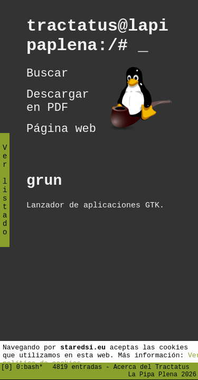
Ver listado (5, 199)
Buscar (47, 81)
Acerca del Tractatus (152, 364)
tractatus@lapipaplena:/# (97, 39)
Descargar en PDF (57, 113)
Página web (61, 145)
